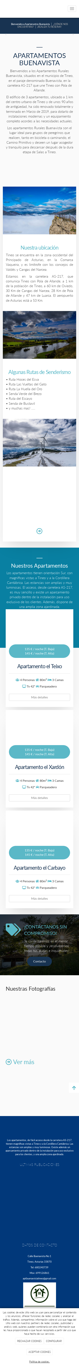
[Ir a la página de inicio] (2, 8)
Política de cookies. (39, 1361)
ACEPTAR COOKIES (39, 1351)
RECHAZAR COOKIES (29, 1341)
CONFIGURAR (54, 1341)
